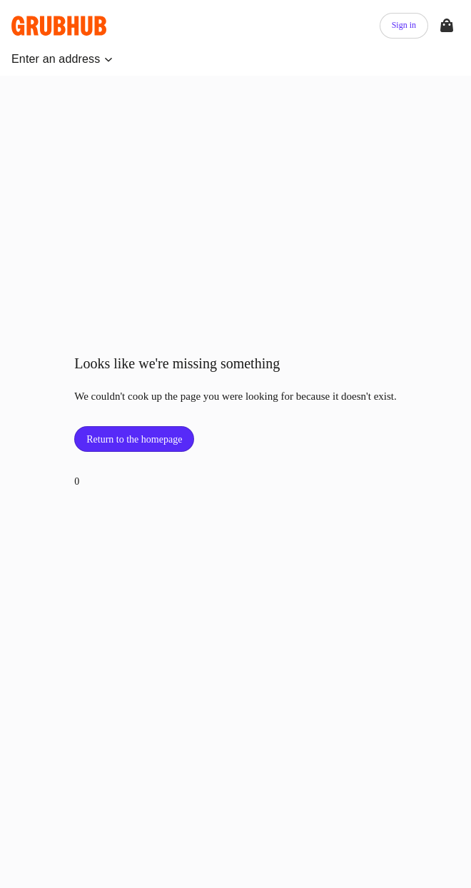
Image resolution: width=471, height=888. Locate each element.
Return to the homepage (134, 439)
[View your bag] (446, 26)
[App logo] (60, 26)
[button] (62, 59)
